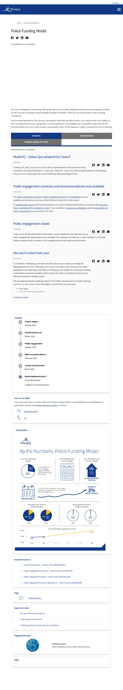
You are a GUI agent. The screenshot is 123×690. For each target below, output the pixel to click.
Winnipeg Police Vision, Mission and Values (40, 625)
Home (19, 23)
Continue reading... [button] (21, 297)
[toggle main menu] (119, 9)
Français (115, 3)
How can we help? (22, 398)
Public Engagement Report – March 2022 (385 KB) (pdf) (47, 576)
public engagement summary (29, 197)
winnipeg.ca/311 (31, 411)
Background (86, 135)
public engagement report (54, 197)
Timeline (18, 318)
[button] (12, 37)
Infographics (21, 430)
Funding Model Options (36, 142)
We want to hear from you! (31, 253)
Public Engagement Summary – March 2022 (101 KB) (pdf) (48, 570)
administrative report (25, 204)
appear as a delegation (77, 208)
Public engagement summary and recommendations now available (58, 186)
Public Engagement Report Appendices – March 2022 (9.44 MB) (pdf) (53, 582)
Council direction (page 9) (33, 613)
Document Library (22, 559)
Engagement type (22, 635)
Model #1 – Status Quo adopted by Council (41, 156)
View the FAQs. (35, 598)
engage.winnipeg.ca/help (46, 405)
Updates (36, 135)
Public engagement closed (31, 223)
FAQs (16, 593)
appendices (76, 197)
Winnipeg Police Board (32, 619)
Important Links (21, 608)
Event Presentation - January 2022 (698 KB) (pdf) (44, 565)
